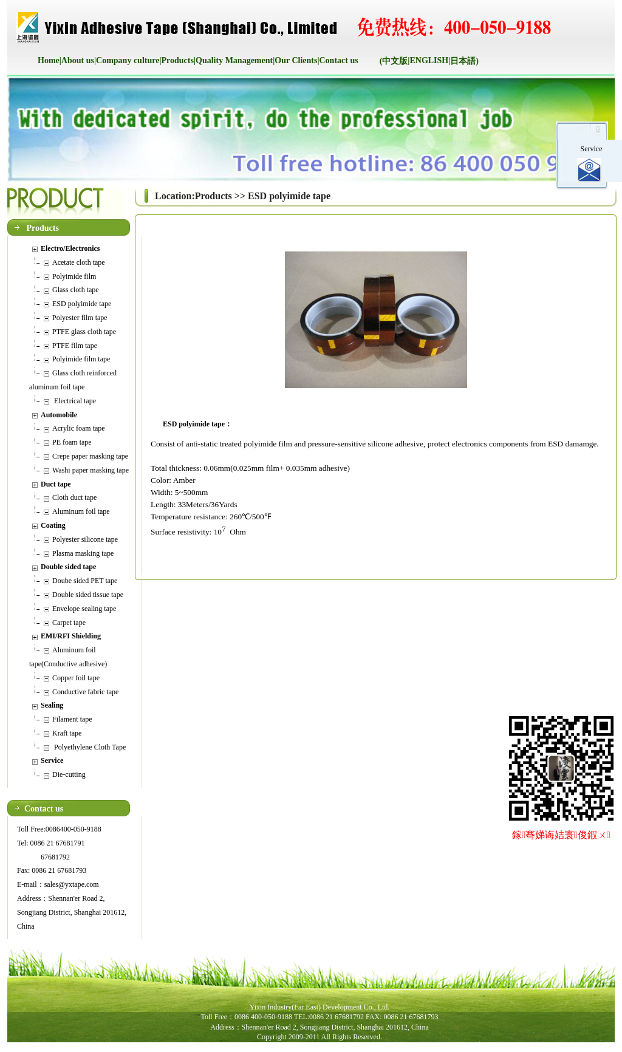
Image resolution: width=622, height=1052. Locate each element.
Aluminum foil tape (81, 511)
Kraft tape (66, 733)
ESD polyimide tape (81, 303)
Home (49, 60)
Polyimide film (74, 276)
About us (77, 60)
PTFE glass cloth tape (84, 331)
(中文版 (394, 61)
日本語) (464, 61)
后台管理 (351, 1046)
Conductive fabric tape (85, 692)
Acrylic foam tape (78, 428)
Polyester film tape (80, 317)
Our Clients (296, 60)
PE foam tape (72, 442)
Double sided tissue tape (87, 594)
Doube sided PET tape (84, 580)
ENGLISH (428, 60)
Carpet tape (69, 622)
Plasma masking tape (83, 553)
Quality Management (234, 60)
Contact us (339, 60)
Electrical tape (74, 401)
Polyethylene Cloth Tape (89, 747)
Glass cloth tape (75, 289)
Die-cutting (69, 774)
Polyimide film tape (81, 359)
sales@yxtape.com (71, 884)
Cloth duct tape (74, 497)
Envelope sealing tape (84, 608)
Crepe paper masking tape (90, 456)
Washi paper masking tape (90, 470)
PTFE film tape (74, 345)
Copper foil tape (76, 678)
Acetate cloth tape (78, 262)
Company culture (127, 60)
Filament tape (72, 719)
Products (178, 60)
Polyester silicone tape (85, 539)
